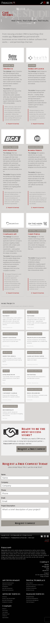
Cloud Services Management (32, 600)
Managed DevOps (30, 596)
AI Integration (5, 586)
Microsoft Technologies (7, 600)
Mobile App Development (7, 590)
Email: (3, 498)
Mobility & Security (30, 590)
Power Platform (29, 583)
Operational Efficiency (31, 586)
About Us (4, 608)
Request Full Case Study (12, 123)
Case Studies (5, 612)
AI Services (4, 596)
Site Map (31, 538)
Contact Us (4, 615)
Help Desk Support (30, 602)
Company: (4, 482)
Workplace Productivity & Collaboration (34, 584)
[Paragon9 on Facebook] (45, 536)
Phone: (3, 490)
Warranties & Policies (19, 538)
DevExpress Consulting (7, 602)
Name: (3, 474)
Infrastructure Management (32, 598)
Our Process (5, 610)
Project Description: (8, 506)
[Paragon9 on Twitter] (48, 536)
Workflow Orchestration (31, 588)
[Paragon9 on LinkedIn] (42, 536)
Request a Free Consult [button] (31, 449)
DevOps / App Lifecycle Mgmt (8, 598)
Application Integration (7, 584)
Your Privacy (5, 538)
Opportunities (5, 617)
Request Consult (25, 523)
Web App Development (7, 588)
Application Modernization (8, 583)
